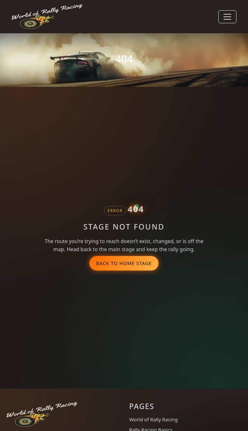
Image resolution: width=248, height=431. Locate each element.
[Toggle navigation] (227, 16)
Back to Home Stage (124, 263)
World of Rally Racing (153, 419)
